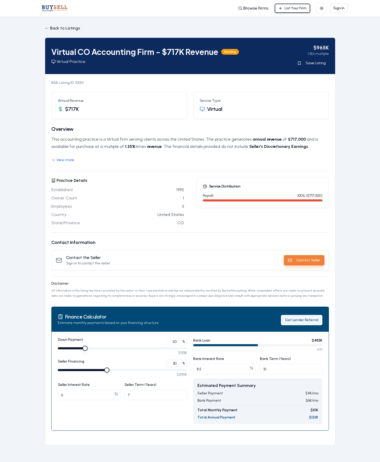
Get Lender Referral (301, 320)
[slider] (85, 348)
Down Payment (70, 340)
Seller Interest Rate (74, 384)
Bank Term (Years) (275, 359)
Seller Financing (71, 362)
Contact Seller (304, 260)
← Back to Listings (62, 28)
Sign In (338, 8)
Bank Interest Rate (208, 359)
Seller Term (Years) (140, 384)
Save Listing (311, 63)
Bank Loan (201, 340)
